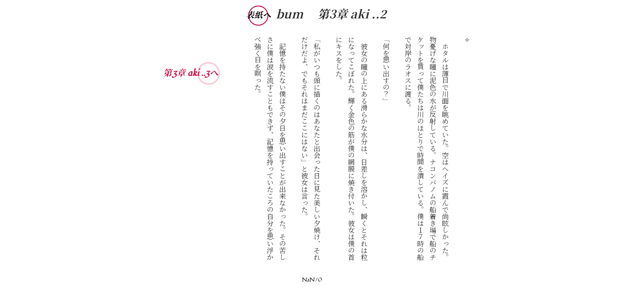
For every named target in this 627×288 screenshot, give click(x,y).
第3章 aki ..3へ (189, 73)
